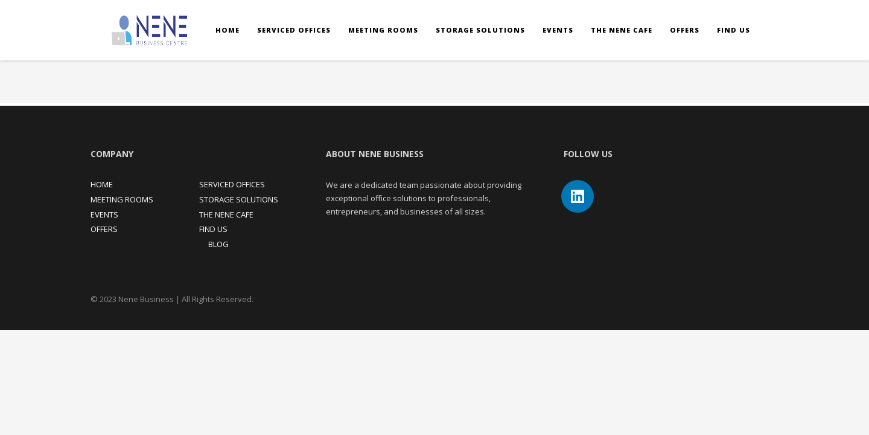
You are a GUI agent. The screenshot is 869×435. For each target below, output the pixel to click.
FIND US (213, 229)
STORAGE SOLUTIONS (238, 199)
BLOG (218, 244)
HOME (102, 184)
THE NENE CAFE (226, 214)
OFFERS (104, 229)
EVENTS (104, 214)
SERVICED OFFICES (232, 184)
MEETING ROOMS (122, 199)
